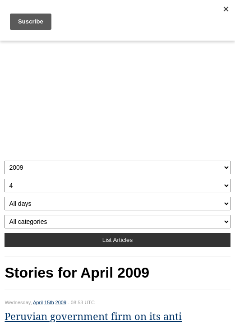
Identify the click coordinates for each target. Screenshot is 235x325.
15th (49, 302)
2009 (60, 302)
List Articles (117, 240)
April (38, 302)
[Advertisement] (117, 98)
